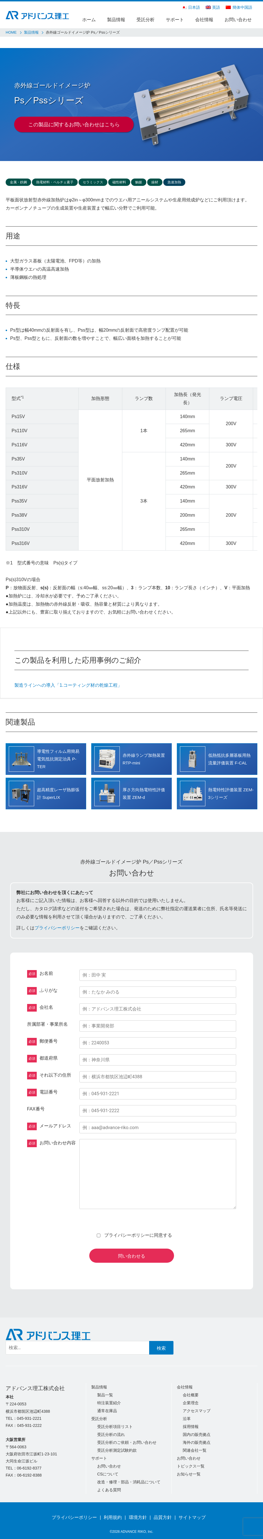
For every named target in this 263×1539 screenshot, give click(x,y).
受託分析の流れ (111, 1434)
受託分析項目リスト (115, 1426)
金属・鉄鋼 (18, 182)
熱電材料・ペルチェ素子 (54, 182)
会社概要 (191, 1395)
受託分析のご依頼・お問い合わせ (127, 1442)
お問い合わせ (238, 19)
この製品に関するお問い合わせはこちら (74, 124)
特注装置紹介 (109, 1403)
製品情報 (116, 19)
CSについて (107, 1474)
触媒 (138, 182)
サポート (175, 19)
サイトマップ (192, 1517)
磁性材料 (119, 182)
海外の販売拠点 (196, 1442)
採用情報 (191, 1426)
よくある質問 (109, 1490)
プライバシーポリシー (57, 927)
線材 (154, 182)
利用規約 (113, 1517)
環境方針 (138, 1517)
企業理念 (191, 1403)
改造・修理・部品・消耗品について (128, 1482)
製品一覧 (105, 1395)
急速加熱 (174, 182)
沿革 (187, 1418)
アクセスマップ (196, 1410)
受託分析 (145, 19)
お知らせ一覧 (189, 1474)
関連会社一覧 (195, 1450)
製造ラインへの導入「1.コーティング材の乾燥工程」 (68, 685)
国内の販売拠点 (196, 1434)
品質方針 (163, 1517)
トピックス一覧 (191, 1466)
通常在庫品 (107, 1410)
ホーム (89, 19)
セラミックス (93, 182)
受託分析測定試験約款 (117, 1450)
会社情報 (204, 19)
